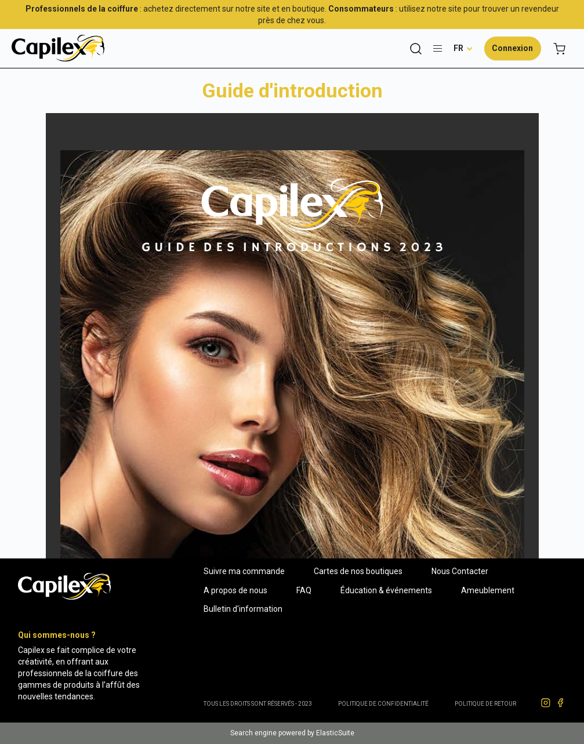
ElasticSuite (335, 733)
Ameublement (487, 590)
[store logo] (58, 48)
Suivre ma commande (244, 571)
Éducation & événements (386, 590)
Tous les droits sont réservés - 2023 (258, 704)
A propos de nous (235, 590)
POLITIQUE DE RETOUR (485, 704)
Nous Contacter (459, 571)
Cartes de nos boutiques (358, 571)
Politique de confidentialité (383, 704)
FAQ (303, 590)
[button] (463, 48)
